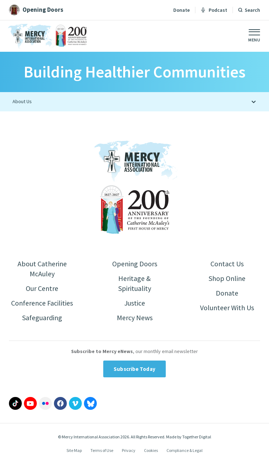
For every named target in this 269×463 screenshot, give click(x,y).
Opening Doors (134, 263)
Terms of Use (101, 450)
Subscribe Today (134, 369)
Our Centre (42, 288)
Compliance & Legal (184, 450)
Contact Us (227, 263)
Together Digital (196, 436)
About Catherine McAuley (42, 268)
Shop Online (227, 278)
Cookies (151, 450)
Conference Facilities (42, 302)
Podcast (214, 10)
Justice (134, 302)
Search (252, 10)
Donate (181, 10)
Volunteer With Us (227, 307)
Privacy (128, 450)
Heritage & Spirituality (134, 283)
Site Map (74, 450)
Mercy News (135, 317)
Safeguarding (42, 317)
